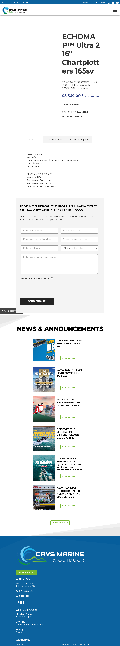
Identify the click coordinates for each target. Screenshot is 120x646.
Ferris (63, 601)
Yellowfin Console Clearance (29, 556)
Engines (22, 562)
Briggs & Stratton (24, 601)
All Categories (23, 587)
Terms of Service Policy (42, 643)
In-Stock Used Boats (70, 553)
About (4, 2)
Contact (20, 529)
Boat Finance (22, 616)
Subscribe (22, 478)
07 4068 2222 (85, 3)
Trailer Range (22, 593)
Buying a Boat (27, 612)
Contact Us (14, 2)
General (23, 521)
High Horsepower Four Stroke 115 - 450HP (35, 576)
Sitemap (81, 643)
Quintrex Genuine (68, 590)
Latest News (22, 619)
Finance (64, 619)
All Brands (21, 598)
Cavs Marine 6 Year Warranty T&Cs (75, 526)
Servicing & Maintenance (71, 616)
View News (60, 404)
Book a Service (26, 454)
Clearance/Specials (25, 590)
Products (24, 582)
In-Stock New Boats (25, 553)
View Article (36, 358)
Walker (19, 604)
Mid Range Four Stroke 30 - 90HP (76, 573)
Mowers (64, 587)
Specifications (55, 139)
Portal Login (66, 529)
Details (31, 139)
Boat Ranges (26, 535)
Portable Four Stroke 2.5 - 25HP (31, 573)
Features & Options (79, 139)
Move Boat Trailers (69, 549)
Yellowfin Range (68, 546)
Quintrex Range (23, 546)
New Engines (66, 593)
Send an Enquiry (71, 104)
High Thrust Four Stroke (71, 576)
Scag (63, 604)
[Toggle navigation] (115, 10)
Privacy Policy (65, 643)
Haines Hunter (23, 549)
